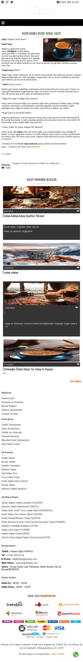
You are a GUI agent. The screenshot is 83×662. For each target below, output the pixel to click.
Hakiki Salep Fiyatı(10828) (15, 533)
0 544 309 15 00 (68, 2)
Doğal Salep (7, 458)
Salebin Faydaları (10, 465)
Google (40, 637)
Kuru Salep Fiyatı (10, 477)
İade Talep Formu (10, 444)
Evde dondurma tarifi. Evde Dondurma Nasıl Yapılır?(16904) (33, 522)
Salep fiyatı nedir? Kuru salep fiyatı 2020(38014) (26, 510)
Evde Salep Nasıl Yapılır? (14, 481)
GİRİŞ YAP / (53, 17)
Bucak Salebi (8, 462)
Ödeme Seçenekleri (12, 410)
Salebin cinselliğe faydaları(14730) (19, 526)
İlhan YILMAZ (57, 654)
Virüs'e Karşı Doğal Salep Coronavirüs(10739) (25, 537)
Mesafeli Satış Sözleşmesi (15, 440)
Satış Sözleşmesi (10, 428)
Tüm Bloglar (76, 381)
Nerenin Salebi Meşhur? (14, 489)
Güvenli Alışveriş (10, 436)
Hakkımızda (7, 398)
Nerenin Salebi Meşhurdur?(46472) (20, 506)
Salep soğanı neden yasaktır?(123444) (22, 502)
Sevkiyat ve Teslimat (12, 402)
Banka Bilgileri (9, 406)
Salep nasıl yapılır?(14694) (15, 529)
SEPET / (75, 17)
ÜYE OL (61, 17)
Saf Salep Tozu (9, 473)
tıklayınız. (36, 146)
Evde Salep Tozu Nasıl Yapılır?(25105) (21, 514)
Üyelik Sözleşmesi (11, 424)
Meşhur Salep (8, 469)
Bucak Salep (8, 485)
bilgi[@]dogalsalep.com (25, 559)
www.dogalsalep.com (27, 563)
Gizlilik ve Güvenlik (11, 432)
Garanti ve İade (9, 414)
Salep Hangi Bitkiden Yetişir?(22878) (20, 518)
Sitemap (30, 637)
